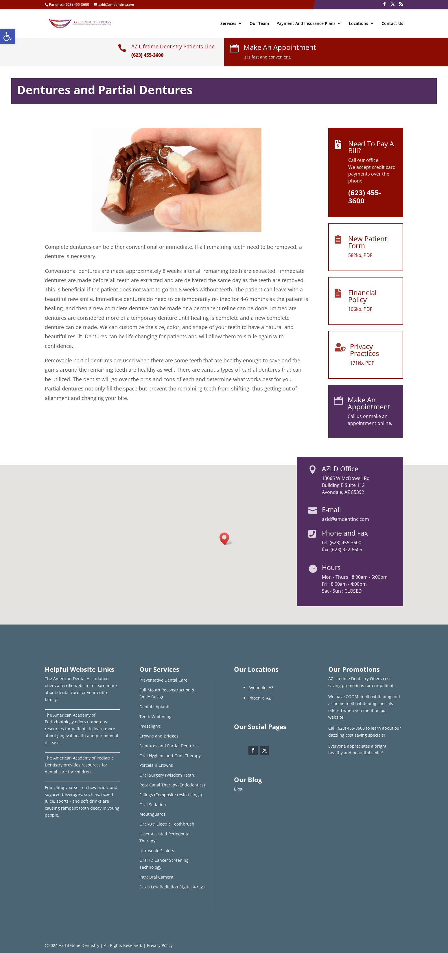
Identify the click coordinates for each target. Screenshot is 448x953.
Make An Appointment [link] (280, 47)
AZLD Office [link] (340, 468)
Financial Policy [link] (362, 296)
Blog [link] (238, 789)
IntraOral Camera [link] (156, 877)
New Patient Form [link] (367, 242)
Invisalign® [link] (150, 726)
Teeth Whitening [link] (155, 716)
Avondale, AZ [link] (261, 687)
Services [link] (228, 23)
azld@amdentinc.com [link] (345, 519)
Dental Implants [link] (154, 706)
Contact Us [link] (392, 23)
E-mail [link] (331, 509)
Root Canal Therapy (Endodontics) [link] (172, 785)
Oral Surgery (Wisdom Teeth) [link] (167, 775)
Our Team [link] (259, 23)
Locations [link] (358, 23)
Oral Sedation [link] (152, 804)
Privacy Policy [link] (160, 945)
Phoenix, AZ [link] (259, 698)
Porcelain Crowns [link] (156, 765)
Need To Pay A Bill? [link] (371, 147)
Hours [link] (331, 567)
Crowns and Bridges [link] (158, 736)
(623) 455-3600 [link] (76, 4)
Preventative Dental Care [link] (163, 680)
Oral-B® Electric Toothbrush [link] (166, 824)
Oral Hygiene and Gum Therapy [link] (170, 755)
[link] (7, 36)
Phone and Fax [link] (345, 533)
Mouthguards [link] (152, 814)
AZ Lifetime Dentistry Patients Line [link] (173, 46)
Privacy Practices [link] (364, 350)
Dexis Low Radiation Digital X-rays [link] (172, 887)
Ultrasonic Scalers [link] (156, 850)
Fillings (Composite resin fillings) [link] (170, 794)
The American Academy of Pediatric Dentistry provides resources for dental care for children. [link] (79, 765)
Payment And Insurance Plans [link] (305, 23)
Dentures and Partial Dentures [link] (169, 745)
